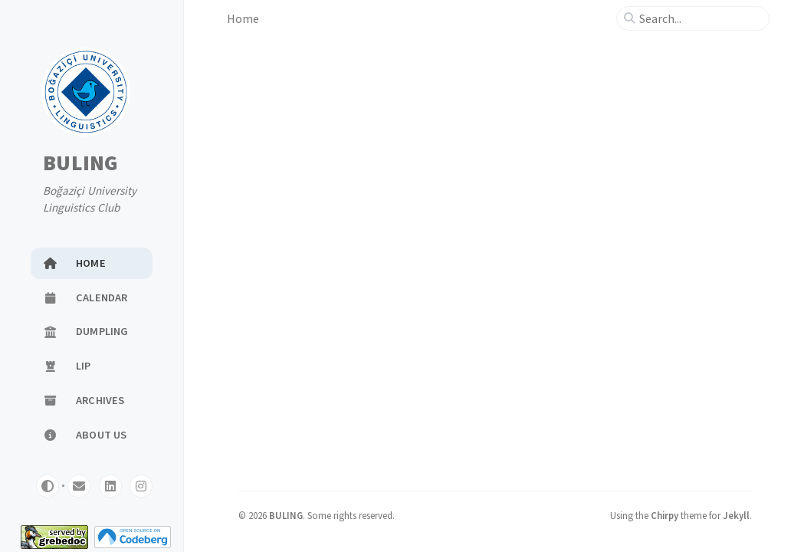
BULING (81, 163)
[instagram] (141, 486)
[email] (79, 486)
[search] (699, 18)
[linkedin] (110, 486)
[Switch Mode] (47, 486)
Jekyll (736, 515)
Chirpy (664, 515)
